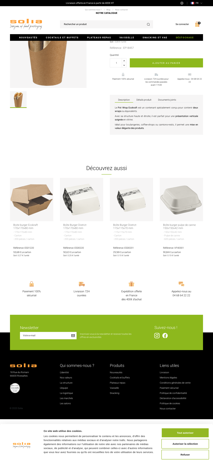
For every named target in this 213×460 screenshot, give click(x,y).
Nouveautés (28, 37)
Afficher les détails (183, 453)
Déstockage (185, 37)
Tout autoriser (185, 416)
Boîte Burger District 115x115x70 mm (124, 267)
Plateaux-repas (99, 37)
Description (124, 140)
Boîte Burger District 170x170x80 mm (74, 267)
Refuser (185, 438)
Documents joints (167, 140)
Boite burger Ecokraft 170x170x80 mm (25, 267)
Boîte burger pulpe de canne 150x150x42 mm (179, 267)
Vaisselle (126, 37)
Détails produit (143, 140)
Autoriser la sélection (185, 427)
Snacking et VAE (155, 37)
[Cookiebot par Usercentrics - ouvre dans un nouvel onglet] (21, 453)
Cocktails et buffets (62, 37)
